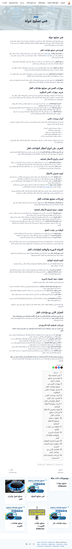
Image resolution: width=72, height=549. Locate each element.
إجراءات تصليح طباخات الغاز (54, 413)
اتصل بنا (5, 3)
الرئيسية (63, 3)
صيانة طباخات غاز (59, 523)
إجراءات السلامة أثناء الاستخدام (51, 456)
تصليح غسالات (55, 546)
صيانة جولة (50, 471)
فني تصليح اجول (59, 464)
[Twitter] (30, 544)
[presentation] (37, 486)
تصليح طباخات (46, 53)
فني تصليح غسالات (31, 3)
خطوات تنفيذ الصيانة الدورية (51, 445)
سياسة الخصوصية (13, 3)
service (36, 17)
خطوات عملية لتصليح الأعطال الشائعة (53, 421)
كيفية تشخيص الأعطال (52, 410)
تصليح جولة (44, 542)
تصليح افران (59, 544)
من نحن (22, 3)
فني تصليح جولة (54, 375)
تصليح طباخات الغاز (48, 186)
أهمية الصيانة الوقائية (51, 441)
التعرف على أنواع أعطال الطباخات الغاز (52, 399)
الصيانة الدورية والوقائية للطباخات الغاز (52, 435)
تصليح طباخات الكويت (52, 3)
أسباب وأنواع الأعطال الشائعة (52, 405)
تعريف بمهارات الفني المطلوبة (52, 391)
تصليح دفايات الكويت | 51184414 (39, 526)
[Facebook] (33, 544)
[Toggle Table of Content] (60, 373)
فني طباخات (44, 544)
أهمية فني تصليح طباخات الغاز (54, 379)
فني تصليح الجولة (50, 464)
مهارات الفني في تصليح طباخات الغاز (53, 385)
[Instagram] (26, 544)
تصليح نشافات (41, 3)
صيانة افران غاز (22, 471)
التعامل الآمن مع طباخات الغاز (53, 450)
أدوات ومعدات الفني (52, 395)
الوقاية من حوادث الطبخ (52, 428)
